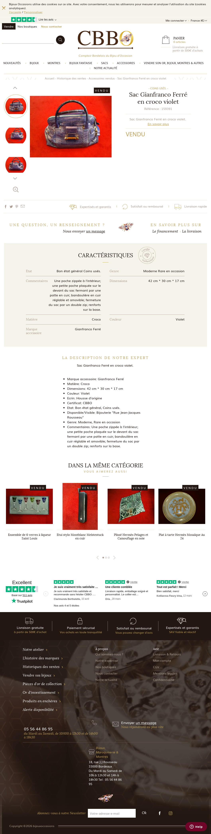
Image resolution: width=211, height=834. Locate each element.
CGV (156, 667)
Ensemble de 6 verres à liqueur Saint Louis (29, 536)
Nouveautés (12, 63)
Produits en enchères (42, 701)
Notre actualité (105, 68)
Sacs (104, 63)
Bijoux (34, 63)
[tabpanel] (29, 515)
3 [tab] (109, 557)
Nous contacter (51, 26)
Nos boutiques (27, 26)
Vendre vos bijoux (39, 675)
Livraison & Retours (167, 654)
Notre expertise (106, 660)
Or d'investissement (41, 692)
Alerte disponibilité (40, 709)
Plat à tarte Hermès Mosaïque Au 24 (182, 536)
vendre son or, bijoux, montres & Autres (174, 63)
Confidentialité (163, 679)
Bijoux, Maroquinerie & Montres (107, 752)
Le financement (165, 231)
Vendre (9, 26)
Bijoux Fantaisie (80, 63)
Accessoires (126, 63)
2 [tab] (106, 557)
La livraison (191, 231)
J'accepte (15, 12)
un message (95, 231)
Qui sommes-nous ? (109, 654)
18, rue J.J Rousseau (103, 762)
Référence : (152, 108)
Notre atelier (35, 649)
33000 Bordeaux (100, 766)
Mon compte (162, 660)
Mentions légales (165, 673)
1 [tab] (103, 557)
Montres (54, 63)
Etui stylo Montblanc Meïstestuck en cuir (80, 536)
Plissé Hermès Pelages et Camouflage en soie (131, 536)
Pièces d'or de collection (44, 684)
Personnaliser (33, 12)
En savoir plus (158, 123)
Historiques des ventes (43, 667)
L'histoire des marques (43, 658)
